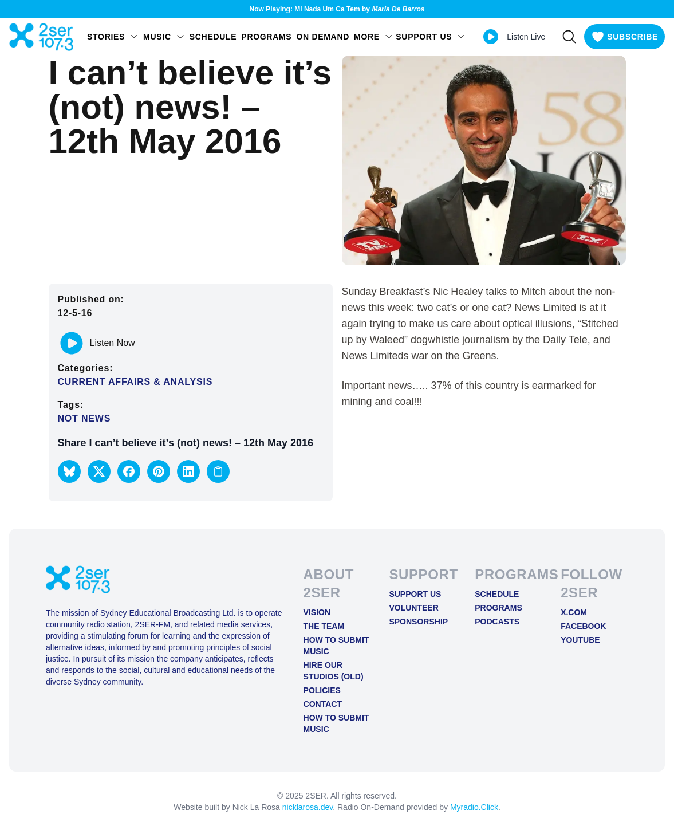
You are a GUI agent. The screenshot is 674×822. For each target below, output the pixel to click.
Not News (84, 418)
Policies (322, 690)
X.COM (574, 612)
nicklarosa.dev (307, 807)
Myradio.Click (474, 807)
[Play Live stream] (491, 36)
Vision (317, 612)
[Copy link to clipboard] (218, 471)
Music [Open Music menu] (164, 36)
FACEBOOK (583, 626)
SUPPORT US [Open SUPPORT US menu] (431, 36)
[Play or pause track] (71, 343)
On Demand (322, 36)
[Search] (569, 37)
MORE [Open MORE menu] (373, 36)
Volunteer (413, 607)
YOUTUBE (580, 639)
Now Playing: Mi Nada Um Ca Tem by (337, 9)
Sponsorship (418, 621)
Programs (266, 36)
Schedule (213, 36)
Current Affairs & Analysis (135, 382)
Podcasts (497, 621)
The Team (324, 626)
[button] (69, 471)
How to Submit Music (336, 645)
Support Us (415, 594)
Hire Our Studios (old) (334, 670)
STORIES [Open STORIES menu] (113, 36)
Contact (323, 704)
